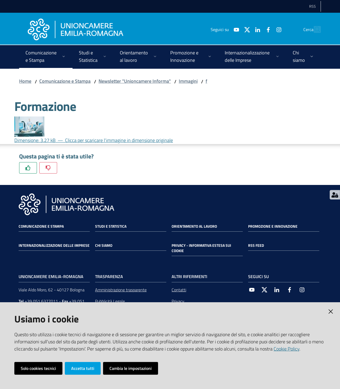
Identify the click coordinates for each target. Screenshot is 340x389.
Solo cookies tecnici (38, 368)
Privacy (178, 301)
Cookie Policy (286, 348)
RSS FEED (256, 245)
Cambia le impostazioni (130, 368)
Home (25, 81)
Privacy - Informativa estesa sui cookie (201, 248)
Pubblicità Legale (110, 301)
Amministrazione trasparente (121, 290)
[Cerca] (314, 29)
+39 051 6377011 (41, 301)
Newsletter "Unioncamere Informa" (135, 81)
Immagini (188, 81)
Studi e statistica (110, 226)
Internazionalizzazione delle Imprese (54, 245)
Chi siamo (103, 245)
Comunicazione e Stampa (65, 81)
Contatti (179, 290)
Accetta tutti (82, 368)
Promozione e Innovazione (273, 226)
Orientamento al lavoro (194, 226)
